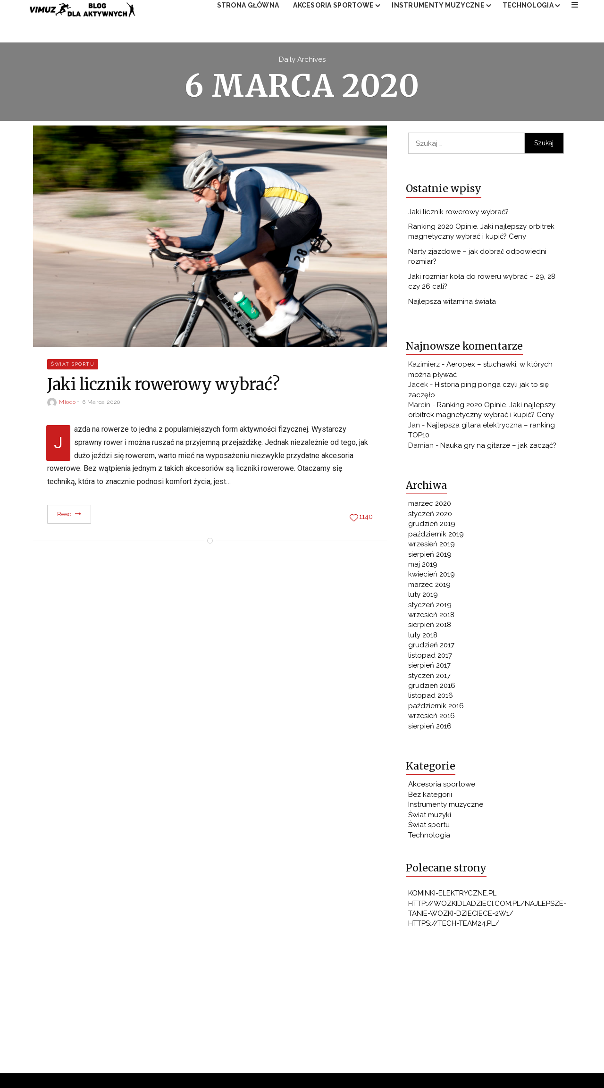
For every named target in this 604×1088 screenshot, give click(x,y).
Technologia (528, 13)
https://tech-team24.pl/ (453, 925)
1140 (366, 519)
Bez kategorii (430, 796)
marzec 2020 (429, 505)
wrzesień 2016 (431, 717)
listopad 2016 (430, 697)
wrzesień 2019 (431, 546)
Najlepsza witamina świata (452, 303)
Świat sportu (72, 365)
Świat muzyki (429, 816)
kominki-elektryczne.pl (452, 895)
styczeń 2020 (430, 515)
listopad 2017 (430, 657)
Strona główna (248, 13)
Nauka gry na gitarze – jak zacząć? (498, 447)
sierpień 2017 (429, 667)
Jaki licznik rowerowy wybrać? (458, 213)
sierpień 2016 (430, 728)
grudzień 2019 (431, 525)
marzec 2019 (429, 586)
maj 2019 (422, 566)
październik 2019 (436, 536)
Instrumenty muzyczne (438, 13)
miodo (67, 404)
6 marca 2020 (101, 404)
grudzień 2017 (431, 647)
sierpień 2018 (429, 626)
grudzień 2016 (431, 687)
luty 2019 (423, 596)
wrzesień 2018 (431, 616)
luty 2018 (422, 637)
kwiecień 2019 (431, 576)
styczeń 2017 (429, 677)
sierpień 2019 (430, 556)
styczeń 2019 (430, 607)
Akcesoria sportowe (333, 13)
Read (69, 515)
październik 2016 (436, 707)
